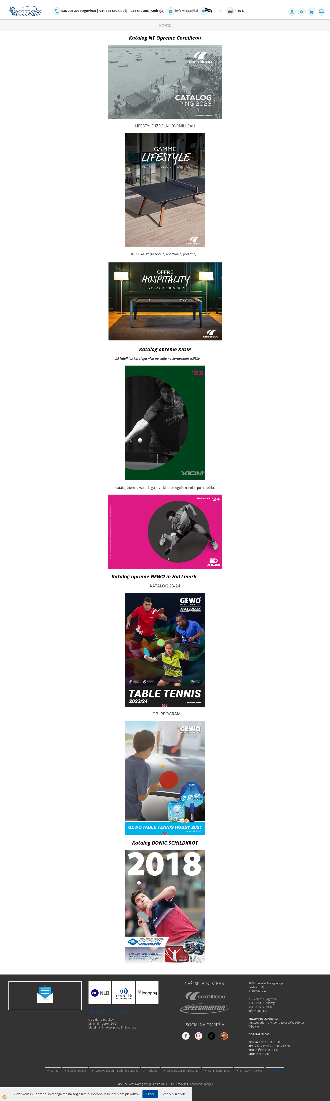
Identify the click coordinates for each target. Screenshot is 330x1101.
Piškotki (152, 1071)
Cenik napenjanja (219, 1071)
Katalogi (277, 1071)
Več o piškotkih (174, 1094)
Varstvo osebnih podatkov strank (117, 1071)
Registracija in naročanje (182, 1071)
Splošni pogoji (77, 1071)
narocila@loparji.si (202, 1084)
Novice (165, 25)
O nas (54, 1071)
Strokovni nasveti (251, 1071)
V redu (150, 1094)
